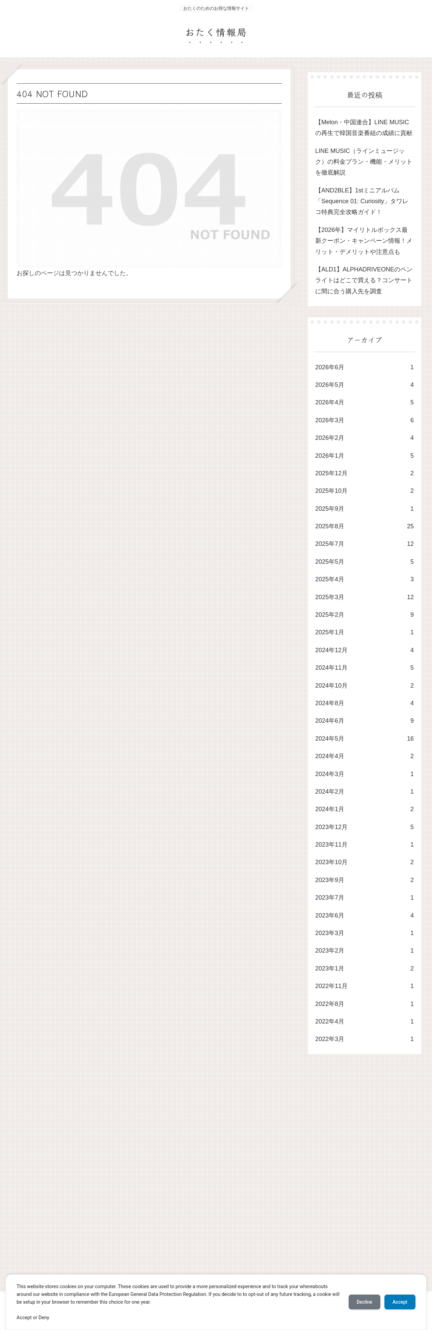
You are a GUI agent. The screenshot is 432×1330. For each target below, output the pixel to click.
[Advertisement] (206, 1179)
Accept (400, 1302)
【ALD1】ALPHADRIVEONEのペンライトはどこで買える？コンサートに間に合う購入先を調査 (363, 280)
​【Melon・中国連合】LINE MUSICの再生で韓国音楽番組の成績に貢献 (363, 127)
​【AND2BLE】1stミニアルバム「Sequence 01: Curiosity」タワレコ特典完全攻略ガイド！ (361, 201)
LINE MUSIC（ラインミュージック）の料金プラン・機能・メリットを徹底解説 (363, 162)
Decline (364, 1302)
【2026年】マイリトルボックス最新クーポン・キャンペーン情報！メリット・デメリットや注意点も (363, 241)
